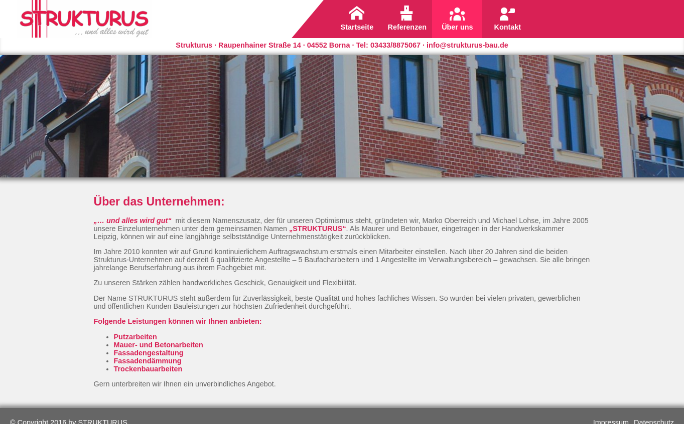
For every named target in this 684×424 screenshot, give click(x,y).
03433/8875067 (395, 45)
